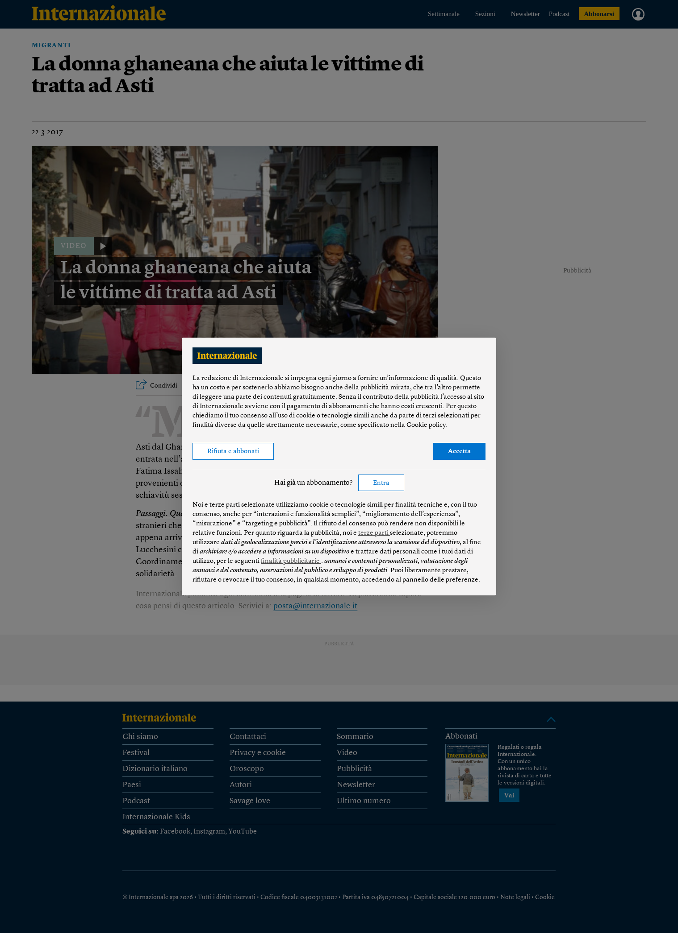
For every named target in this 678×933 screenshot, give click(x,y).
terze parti (374, 533)
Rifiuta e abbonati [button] (233, 451)
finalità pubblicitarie (291, 561)
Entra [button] (381, 483)
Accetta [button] (459, 451)
